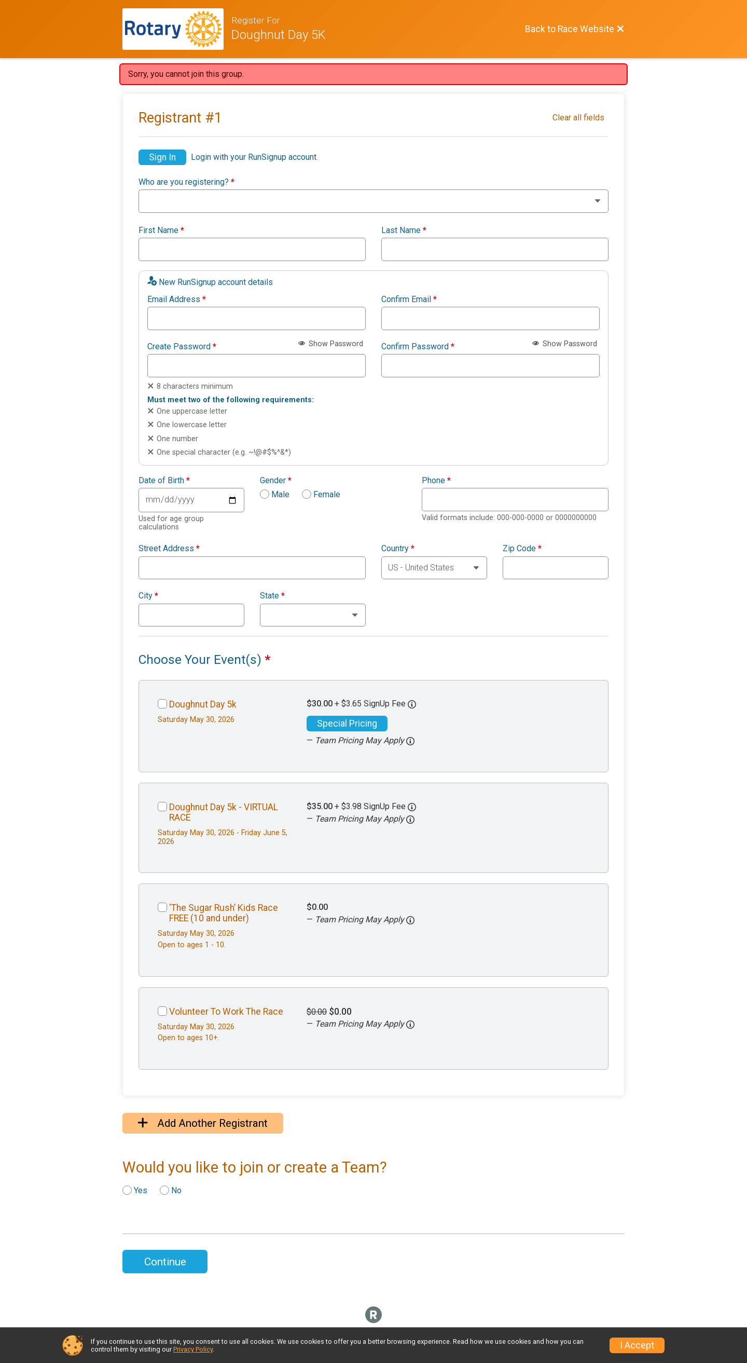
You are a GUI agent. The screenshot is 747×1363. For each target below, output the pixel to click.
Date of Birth (164, 480)
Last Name (403, 230)
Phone (436, 480)
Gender (276, 480)
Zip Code (522, 548)
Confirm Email (409, 299)
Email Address (176, 299)
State (272, 596)
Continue (165, 1262)
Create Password (181, 346)
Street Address (169, 548)
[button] (410, 741)
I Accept (637, 1345)
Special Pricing (347, 723)
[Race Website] (176, 29)
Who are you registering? (186, 182)
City (148, 596)
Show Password (330, 343)
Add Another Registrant (203, 1123)
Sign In (162, 157)
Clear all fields (578, 117)
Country (397, 548)
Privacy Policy (193, 1349)
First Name (161, 230)
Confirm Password (417, 346)
